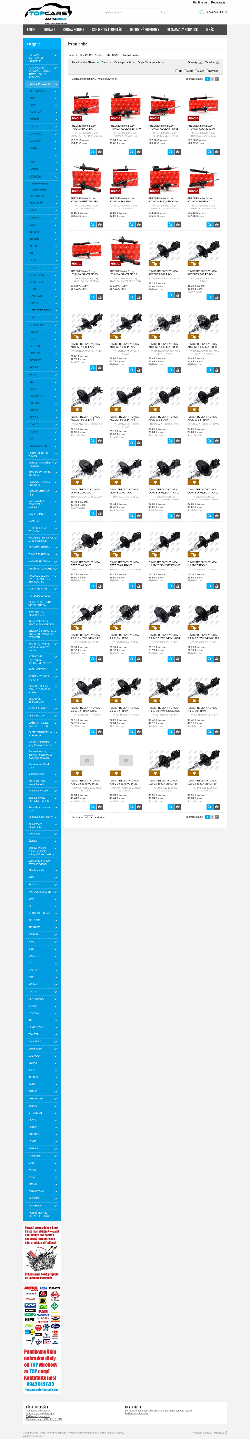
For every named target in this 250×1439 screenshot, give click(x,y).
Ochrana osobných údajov (40, 1413)
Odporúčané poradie (149, 62)
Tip (180, 71)
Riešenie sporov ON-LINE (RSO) (44, 1419)
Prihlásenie (200, 2)
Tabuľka (209, 62)
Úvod (71, 55)
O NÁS (210, 29)
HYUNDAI (112, 55)
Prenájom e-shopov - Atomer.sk (209, 1433)
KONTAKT (49, 29)
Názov (91, 62)
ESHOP (31, 29)
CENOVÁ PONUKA (73, 29)
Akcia (190, 71)
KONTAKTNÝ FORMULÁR (107, 29)
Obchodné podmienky (38, 1410)
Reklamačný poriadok (38, 1416)
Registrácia (218, 2)
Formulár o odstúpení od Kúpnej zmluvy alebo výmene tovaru (158, 1410)
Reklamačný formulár (136, 1413)
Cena (105, 62)
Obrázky (193, 62)
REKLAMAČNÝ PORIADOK (182, 29)
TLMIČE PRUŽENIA (91, 55)
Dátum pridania (122, 62)
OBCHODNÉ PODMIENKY (144, 29)
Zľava (201, 71)
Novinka (213, 71)
